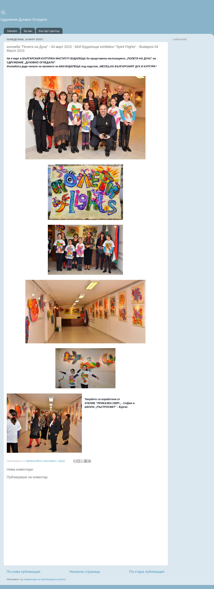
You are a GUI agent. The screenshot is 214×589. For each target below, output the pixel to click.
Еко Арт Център (49, 31)
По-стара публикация (146, 572)
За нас (28, 31)
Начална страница (84, 572)
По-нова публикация (23, 572)
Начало (12, 31)
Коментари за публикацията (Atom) (45, 579)
